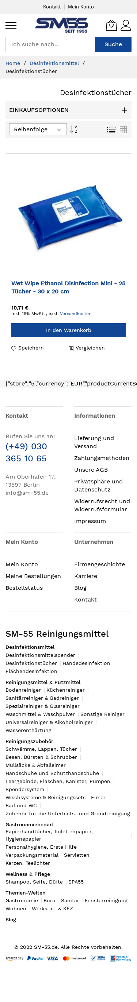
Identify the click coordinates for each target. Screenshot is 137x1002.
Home (13, 63)
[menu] (10, 25)
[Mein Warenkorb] (111, 25)
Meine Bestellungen (33, 576)
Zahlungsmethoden (101, 457)
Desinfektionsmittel (55, 63)
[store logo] (61, 25)
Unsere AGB (91, 469)
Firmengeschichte (99, 564)
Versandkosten (75, 313)
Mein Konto (81, 7)
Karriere (85, 576)
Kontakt (52, 7)
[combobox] (50, 44)
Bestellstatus (24, 587)
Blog (80, 587)
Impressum (90, 521)
